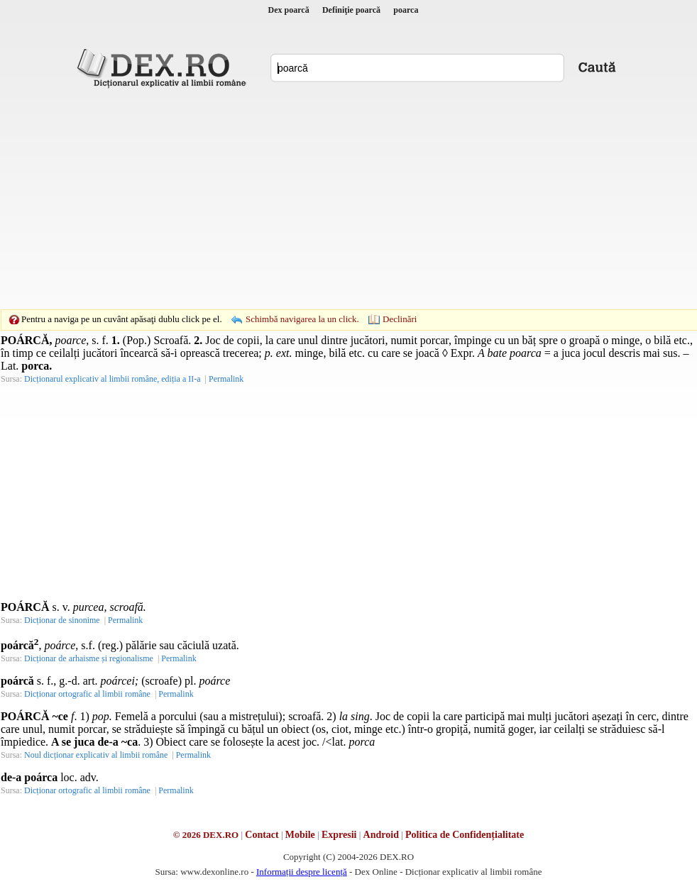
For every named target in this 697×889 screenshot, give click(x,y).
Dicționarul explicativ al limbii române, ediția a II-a (112, 379)
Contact (261, 834)
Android (381, 834)
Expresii (339, 834)
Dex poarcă (288, 10)
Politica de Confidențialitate (464, 834)
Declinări (400, 319)
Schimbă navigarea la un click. (302, 319)
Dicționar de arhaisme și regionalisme (88, 658)
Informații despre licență (301, 871)
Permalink (226, 379)
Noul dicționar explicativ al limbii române (96, 755)
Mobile (300, 834)
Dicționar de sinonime (62, 620)
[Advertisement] (326, 198)
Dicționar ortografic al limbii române (87, 694)
